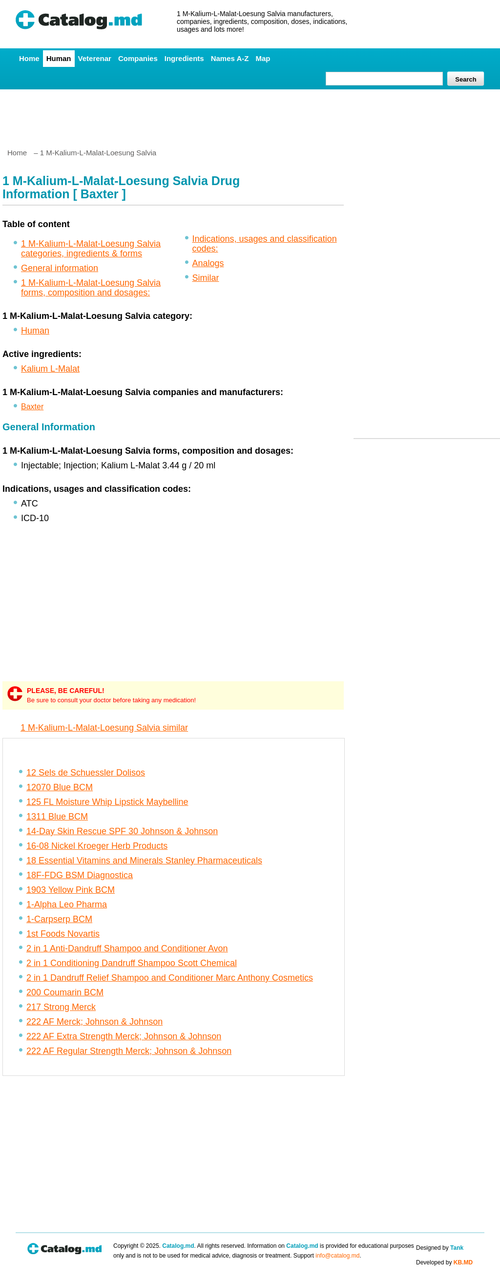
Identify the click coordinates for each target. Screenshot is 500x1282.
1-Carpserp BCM (59, 919)
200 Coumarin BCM (65, 992)
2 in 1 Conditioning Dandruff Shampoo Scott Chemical (131, 963)
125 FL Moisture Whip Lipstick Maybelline (107, 802)
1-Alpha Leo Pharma (66, 904)
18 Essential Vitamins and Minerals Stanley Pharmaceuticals (144, 860)
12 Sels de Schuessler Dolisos (85, 773)
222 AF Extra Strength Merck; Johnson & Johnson (123, 1036)
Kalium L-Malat (50, 369)
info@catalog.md (337, 1255)
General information (59, 268)
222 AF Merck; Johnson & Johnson (94, 1022)
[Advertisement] (249, 115)
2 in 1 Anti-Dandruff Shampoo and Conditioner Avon (127, 948)
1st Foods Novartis (63, 934)
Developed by (444, 1262)
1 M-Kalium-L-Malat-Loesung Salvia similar (104, 728)
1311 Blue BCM (57, 816)
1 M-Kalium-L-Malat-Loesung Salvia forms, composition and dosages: (91, 287)
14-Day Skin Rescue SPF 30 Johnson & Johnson (122, 831)
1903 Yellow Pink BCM (70, 890)
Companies (138, 58)
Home (29, 58)
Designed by (439, 1247)
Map (262, 58)
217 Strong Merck (61, 1007)
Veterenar (94, 58)
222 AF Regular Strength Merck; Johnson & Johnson (128, 1051)
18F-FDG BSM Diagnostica (79, 875)
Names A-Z (230, 58)
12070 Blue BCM (59, 787)
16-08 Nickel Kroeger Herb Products (96, 846)
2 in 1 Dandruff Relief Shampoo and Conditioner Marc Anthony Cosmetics (169, 978)
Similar (205, 278)
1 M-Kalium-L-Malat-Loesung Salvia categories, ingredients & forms (91, 248)
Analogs (208, 263)
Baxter (32, 406)
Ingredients (184, 58)
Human (58, 58)
